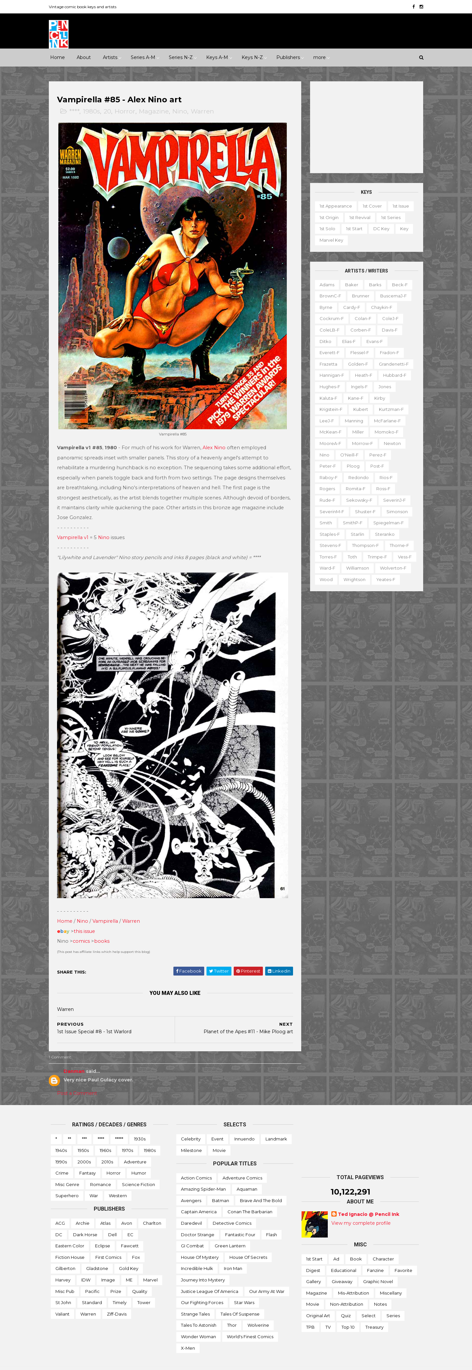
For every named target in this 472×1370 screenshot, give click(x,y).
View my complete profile (361, 1210)
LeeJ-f (325, 420)
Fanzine (375, 1257)
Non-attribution (346, 1291)
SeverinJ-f (392, 500)
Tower (143, 1289)
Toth (350, 556)
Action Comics (196, 1164)
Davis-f (388, 329)
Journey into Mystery (203, 1266)
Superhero (67, 1182)
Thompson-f (363, 545)
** (69, 1125)
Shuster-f (363, 511)
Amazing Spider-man (203, 1176)
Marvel (150, 1266)
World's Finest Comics (250, 1323)
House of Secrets (248, 1244)
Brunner (358, 295)
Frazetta (326, 364)
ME (129, 1266)
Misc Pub (64, 1278)
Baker (349, 284)
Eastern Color (69, 1232)
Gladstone (97, 1255)
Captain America (199, 1198)
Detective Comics (232, 1210)
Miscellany (391, 1279)
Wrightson (353, 579)
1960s (105, 1137)
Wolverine (258, 1312)
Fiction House (70, 1244)
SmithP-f (351, 522)
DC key (379, 228)
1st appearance (334, 206)
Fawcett (130, 1232)
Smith (324, 522)
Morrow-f (360, 443)
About (84, 57)
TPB (310, 1314)
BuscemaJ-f (391, 295)
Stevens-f (328, 545)
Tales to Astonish (198, 1312)
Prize (115, 1278)
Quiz (346, 1302)
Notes (380, 1291)
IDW (85, 1266)
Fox (136, 1244)
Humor (138, 1159)
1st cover (370, 206)
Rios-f (384, 477)
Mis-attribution (353, 1279)
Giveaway (342, 1268)
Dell (112, 1221)
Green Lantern (230, 1232)
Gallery (313, 1268)
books (103, 928)
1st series (389, 217)
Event (217, 1125)
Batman (220, 1187)
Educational (343, 1257)
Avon (126, 1210)
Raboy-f (327, 477)
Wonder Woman (198, 1323)
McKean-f (329, 431)
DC (58, 1221)
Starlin (355, 533)
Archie (82, 1210)
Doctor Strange (197, 1221)
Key (402, 228)
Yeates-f (383, 579)
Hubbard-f (392, 375)
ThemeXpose (85, 1361)
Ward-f (325, 568)
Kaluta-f (326, 397)
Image (108, 1266)
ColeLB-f (328, 329)
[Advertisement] (364, 127)
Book (356, 1245)
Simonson (395, 511)
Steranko (383, 533)
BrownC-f (328, 295)
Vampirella (107, 908)
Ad (336, 1245)
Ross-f (381, 488)
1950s (83, 1137)
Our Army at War (267, 1278)
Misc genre (67, 1171)
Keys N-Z (252, 57)
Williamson (355, 568)
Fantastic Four (240, 1221)
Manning (352, 420)
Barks (373, 284)
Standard (92, 1289)
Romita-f (354, 488)
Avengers (191, 1187)
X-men (188, 1334)
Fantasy (87, 1159)
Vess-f (403, 556)
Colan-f (361, 318)
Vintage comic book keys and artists (84, 6)
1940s (61, 1137)
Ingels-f (357, 386)
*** (84, 1125)
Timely (120, 1289)
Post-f (375, 466)
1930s (140, 1125)
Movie (219, 1137)
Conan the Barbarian (249, 1198)
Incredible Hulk (197, 1255)
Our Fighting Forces (202, 1289)
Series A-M (143, 57)
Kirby (377, 397)
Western (118, 1182)
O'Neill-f (347, 454)
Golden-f (356, 364)
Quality (139, 1278)
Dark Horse (85, 1221)
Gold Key (128, 1255)
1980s (93, 111)
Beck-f (398, 284)
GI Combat (192, 1232)
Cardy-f (349, 307)
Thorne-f (397, 545)
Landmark (276, 1125)
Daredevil (191, 1210)
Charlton (152, 1210)
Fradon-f (387, 352)
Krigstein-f (329, 409)
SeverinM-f (330, 511)
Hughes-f (328, 386)
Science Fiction (138, 1171)
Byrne (324, 307)
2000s (84, 1148)
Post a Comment (79, 1080)
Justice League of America (209, 1278)
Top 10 (348, 1314)
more (319, 57)
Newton (390, 443)
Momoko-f (385, 431)
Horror (127, 111)
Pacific (92, 1278)
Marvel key (329, 240)
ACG (60, 1210)
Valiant (62, 1300)
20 (109, 111)
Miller (356, 431)
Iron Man (233, 1255)
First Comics (108, 1244)
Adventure (135, 1148)
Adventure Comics (242, 1164)
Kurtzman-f (389, 409)
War (93, 1182)
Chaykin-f (379, 307)
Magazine (156, 111)
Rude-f (325, 500)
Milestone (191, 1137)
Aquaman (247, 1176)
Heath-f (361, 375)
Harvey (62, 1266)
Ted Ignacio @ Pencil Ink (368, 1201)
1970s (127, 1137)
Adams (325, 284)
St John (63, 1289)
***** (119, 1125)
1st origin (327, 217)
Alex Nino (216, 441)
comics (83, 928)
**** (76, 111)
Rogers (325, 488)
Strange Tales (195, 1300)
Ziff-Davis (117, 1300)
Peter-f (326, 466)
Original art (318, 1302)
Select (369, 1302)
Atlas (105, 1210)
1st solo (325, 228)
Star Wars (244, 1289)
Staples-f (328, 533)
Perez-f (375, 454)
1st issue (399, 206)
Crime (62, 1159)
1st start (352, 228)
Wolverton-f (391, 568)
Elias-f (347, 341)
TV (328, 1314)
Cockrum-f (330, 318)
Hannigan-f (330, 375)
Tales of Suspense (240, 1300)
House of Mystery (200, 1244)
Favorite (403, 1257)
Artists (110, 57)
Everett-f (328, 352)
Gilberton (65, 1255)
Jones (383, 386)
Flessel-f (357, 352)
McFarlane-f (385, 420)
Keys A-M (217, 57)
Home (57, 57)
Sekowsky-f (357, 500)
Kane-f (354, 397)
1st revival (357, 217)
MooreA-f (328, 443)
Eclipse (102, 1232)
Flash (271, 1221)
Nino (181, 111)
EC (130, 1221)
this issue (86, 918)
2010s (107, 1148)
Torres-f (326, 556)
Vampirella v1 (74, 531)
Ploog (351, 466)
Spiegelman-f (386, 522)
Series (393, 1302)
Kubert (358, 409)
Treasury (374, 1314)
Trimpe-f (375, 556)
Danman (76, 1058)
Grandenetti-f (392, 364)
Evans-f (372, 341)
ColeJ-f (388, 318)
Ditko (323, 341)
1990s (61, 1148)
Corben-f (358, 329)
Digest (313, 1257)
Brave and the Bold (261, 1187)
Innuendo (244, 1125)
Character (383, 1245)
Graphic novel (378, 1268)
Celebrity (191, 1125)
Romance (100, 1171)
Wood (324, 579)
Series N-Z (181, 57)
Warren (204, 111)
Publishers (288, 57)
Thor (232, 1312)
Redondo (356, 477)
